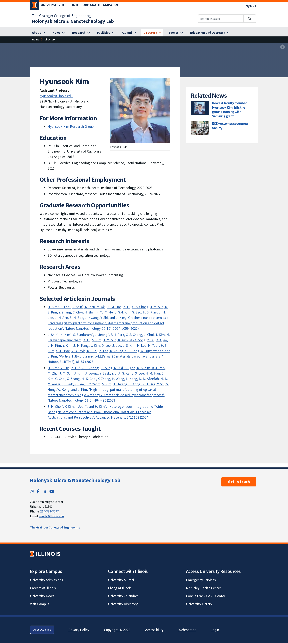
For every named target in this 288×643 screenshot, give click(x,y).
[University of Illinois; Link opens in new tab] (45, 554)
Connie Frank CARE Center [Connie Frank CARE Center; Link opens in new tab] (205, 596)
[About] (38, 32)
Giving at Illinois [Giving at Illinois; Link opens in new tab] (120, 588)
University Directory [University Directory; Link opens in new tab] (123, 604)
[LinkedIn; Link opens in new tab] (44, 491)
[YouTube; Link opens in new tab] (51, 491)
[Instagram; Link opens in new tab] (32, 491)
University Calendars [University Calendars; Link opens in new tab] (123, 596)
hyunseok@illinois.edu (56, 95)
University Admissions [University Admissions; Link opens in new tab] (46, 580)
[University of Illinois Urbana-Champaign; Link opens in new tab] (74, 6)
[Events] (176, 32)
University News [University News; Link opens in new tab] (42, 596)
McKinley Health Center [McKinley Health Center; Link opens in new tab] (203, 588)
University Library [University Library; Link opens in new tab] (199, 604)
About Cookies (42, 629)
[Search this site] (220, 18)
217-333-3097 (49, 511)
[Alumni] (129, 32)
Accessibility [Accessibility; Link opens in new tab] (154, 629)
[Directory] (152, 32)
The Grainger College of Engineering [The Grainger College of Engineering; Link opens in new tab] (61, 15)
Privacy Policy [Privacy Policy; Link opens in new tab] (78, 629)
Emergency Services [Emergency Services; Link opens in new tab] (201, 580)
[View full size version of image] (282, 47)
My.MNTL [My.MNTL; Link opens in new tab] (252, 6)
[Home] (35, 39)
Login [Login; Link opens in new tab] (215, 629)
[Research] (81, 32)
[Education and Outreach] (210, 32)
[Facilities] (106, 32)
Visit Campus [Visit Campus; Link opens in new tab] (39, 604)
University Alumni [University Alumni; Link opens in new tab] (121, 580)
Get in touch (239, 481)
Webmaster (187, 629)
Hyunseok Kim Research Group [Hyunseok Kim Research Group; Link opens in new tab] (71, 126)
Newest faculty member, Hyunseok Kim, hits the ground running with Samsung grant (229, 109)
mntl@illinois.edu (51, 516)
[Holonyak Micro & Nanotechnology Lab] (73, 21)
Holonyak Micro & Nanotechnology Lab (75, 480)
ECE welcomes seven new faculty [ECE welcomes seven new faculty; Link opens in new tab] (230, 125)
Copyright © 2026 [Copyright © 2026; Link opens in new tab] (117, 629)
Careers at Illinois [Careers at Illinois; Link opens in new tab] (43, 588)
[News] (58, 32)
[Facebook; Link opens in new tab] (38, 491)
